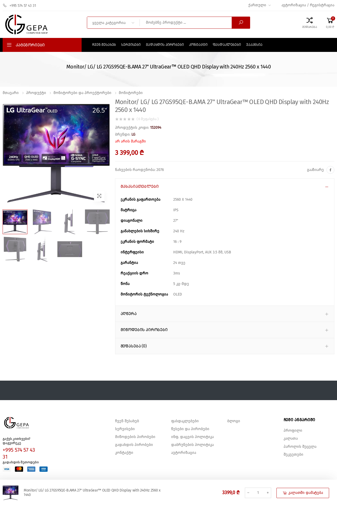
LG (133, 134)
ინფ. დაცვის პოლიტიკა (192, 437)
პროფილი (293, 431)
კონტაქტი (198, 45)
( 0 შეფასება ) (147, 119)
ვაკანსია (254, 45)
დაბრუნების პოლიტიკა (192, 445)
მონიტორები (131, 93)
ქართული (257, 5)
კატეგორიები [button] (30, 45)
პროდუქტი (36, 93)
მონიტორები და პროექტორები (82, 93)
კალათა (291, 438)
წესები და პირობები (190, 429)
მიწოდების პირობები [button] (144, 330)
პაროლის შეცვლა (300, 447)
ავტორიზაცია (183, 453)
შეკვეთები (293, 454)
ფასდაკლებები (227, 45)
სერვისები (131, 45)
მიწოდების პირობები (135, 437)
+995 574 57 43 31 (19, 5)
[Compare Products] (309, 22)
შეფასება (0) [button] (134, 346)
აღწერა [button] (129, 314)
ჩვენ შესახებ (104, 45)
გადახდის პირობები (165, 45)
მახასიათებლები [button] (140, 186)
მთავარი (11, 93)
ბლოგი (233, 421)
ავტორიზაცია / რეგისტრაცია (308, 5)
